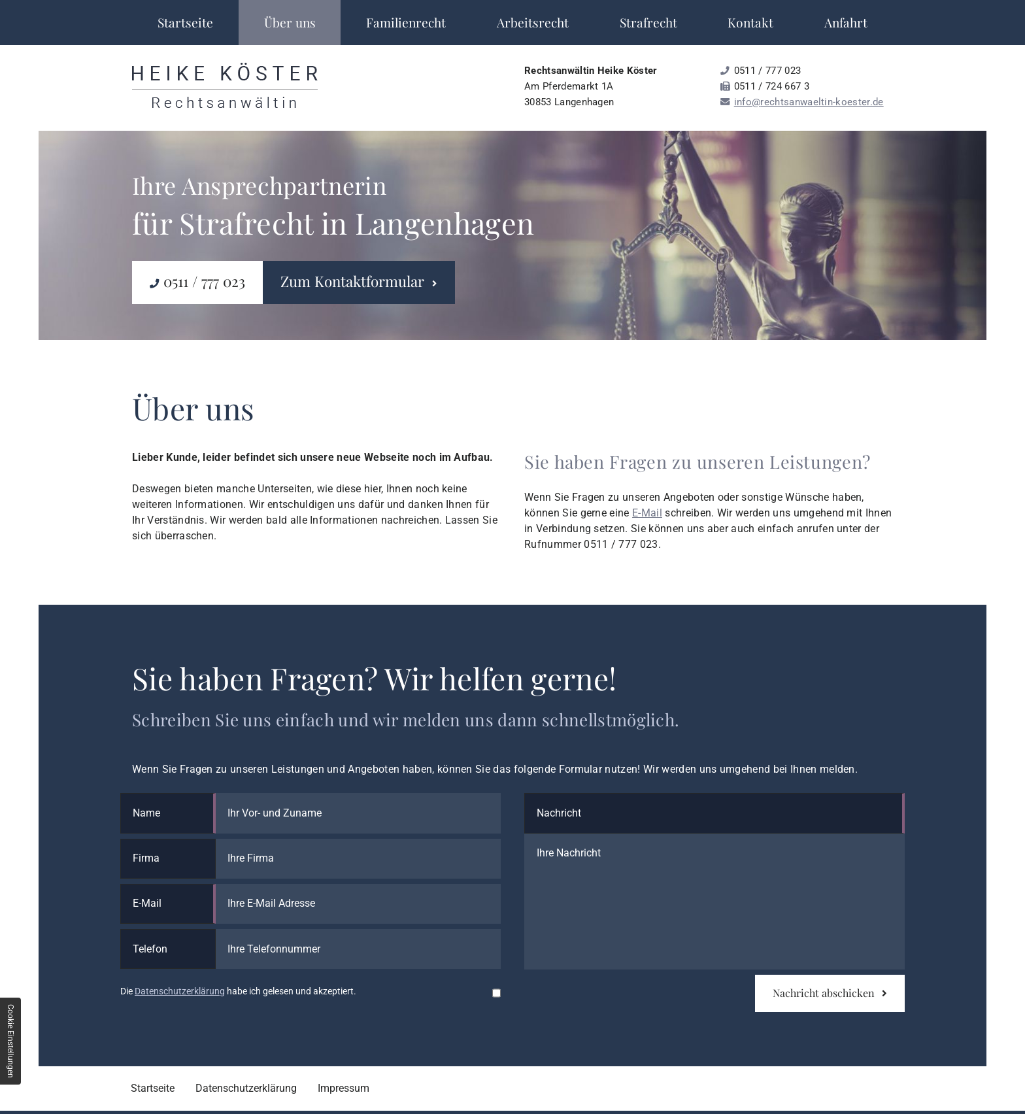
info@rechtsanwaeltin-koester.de (809, 102)
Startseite (185, 22)
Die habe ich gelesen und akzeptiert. (238, 991)
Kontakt (750, 22)
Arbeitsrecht (533, 22)
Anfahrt (845, 22)
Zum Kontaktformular (358, 281)
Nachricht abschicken (829, 993)
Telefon (150, 949)
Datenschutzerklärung (180, 991)
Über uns (290, 22)
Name (146, 813)
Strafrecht (648, 22)
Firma (146, 858)
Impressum (343, 1088)
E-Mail (647, 513)
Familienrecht (406, 22)
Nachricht (559, 813)
